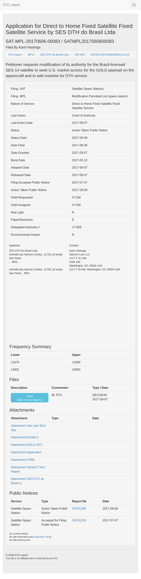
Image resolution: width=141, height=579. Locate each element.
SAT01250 (79, 520)
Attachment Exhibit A (25, 437)
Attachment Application (26, 452)
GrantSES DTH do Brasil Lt (29, 398)
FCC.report (11, 5)
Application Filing (42, 537)
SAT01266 (79, 508)
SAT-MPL (80, 54)
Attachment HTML (23, 459)
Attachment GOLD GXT (26, 444)
